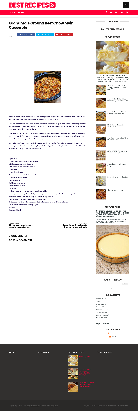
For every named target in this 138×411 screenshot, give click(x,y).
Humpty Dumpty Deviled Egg (117, 177)
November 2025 (100, 309)
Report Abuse (102, 323)
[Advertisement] (50, 54)
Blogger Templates (33, 405)
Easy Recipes (113, 333)
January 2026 (100, 304)
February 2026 (100, 301)
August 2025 (99, 318)
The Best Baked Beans (115, 190)
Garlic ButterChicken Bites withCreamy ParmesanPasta (117, 100)
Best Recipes (32, 5)
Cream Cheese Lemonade (112, 75)
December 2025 (100, 307)
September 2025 (101, 315)
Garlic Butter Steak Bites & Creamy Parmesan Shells (71, 225)
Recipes (21, 12)
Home (12, 12)
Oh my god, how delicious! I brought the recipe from (24, 225)
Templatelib (54, 405)
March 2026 (99, 298)
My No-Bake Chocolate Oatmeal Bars (115, 126)
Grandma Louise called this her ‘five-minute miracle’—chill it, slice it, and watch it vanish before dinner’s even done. (112, 214)
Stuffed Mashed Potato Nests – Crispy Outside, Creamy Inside (117, 88)
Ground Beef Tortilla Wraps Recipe (116, 165)
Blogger (116, 289)
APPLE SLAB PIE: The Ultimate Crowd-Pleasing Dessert (117, 152)
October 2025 (100, 312)
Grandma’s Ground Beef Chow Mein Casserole (118, 139)
